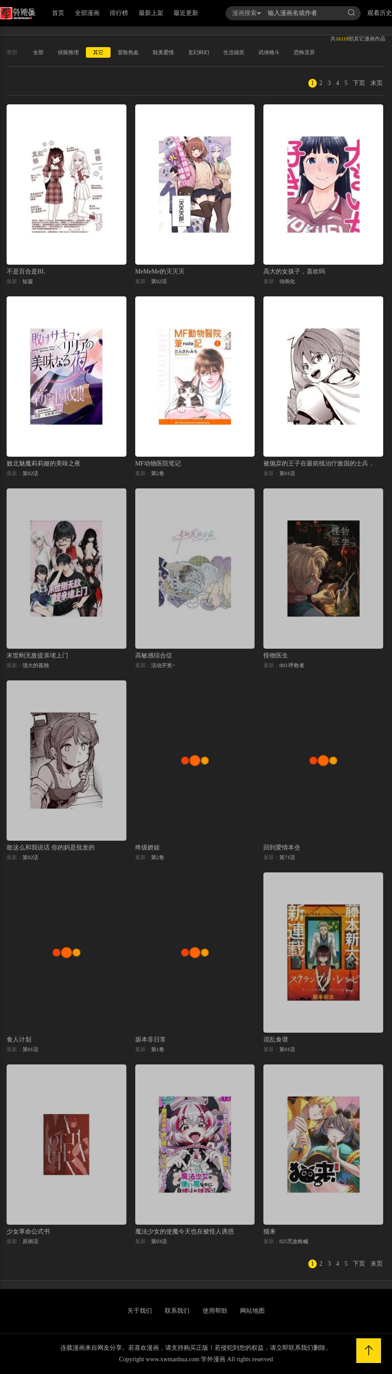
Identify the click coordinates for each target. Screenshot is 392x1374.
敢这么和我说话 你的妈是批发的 (51, 847)
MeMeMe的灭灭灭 (160, 271)
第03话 (159, 1241)
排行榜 (119, 13)
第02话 (159, 281)
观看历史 (379, 13)
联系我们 (177, 1311)
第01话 (287, 473)
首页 (58, 13)
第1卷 (157, 1049)
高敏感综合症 (153, 655)
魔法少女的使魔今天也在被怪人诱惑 (184, 1231)
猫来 (269, 1231)
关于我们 (139, 1311)
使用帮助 (215, 1311)
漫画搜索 (246, 13)
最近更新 (186, 13)
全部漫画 (87, 13)
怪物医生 (275, 655)
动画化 (287, 281)
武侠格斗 (269, 52)
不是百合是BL (26, 271)
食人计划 (19, 1039)
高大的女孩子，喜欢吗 (294, 271)
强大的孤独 (35, 665)
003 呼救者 (291, 665)
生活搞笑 (233, 52)
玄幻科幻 (198, 52)
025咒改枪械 (293, 1241)
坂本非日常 (150, 1039)
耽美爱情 (163, 52)
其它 (98, 52)
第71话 (287, 857)
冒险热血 (128, 52)
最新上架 (151, 13)
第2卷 (157, 473)
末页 (376, 83)
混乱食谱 (275, 1039)
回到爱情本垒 (281, 847)
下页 (359, 83)
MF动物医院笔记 (158, 463)
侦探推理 (68, 52)
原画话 (30, 1241)
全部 (38, 52)
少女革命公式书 (28, 1231)
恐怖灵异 (304, 52)
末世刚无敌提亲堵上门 (37, 655)
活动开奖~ (163, 665)
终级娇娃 (147, 847)
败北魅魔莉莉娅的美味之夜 (44, 463)
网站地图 (252, 1311)
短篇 (27, 281)
